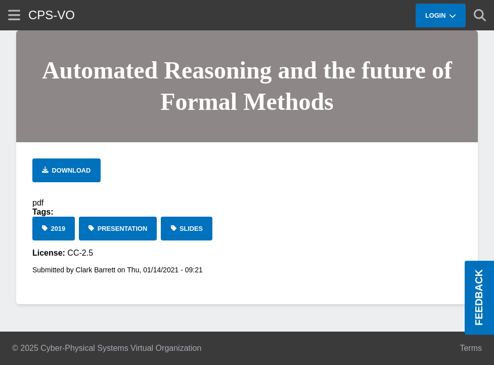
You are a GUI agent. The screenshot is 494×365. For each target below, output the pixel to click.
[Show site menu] (14, 15)
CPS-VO (51, 15)
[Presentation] (118, 228)
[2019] (53, 228)
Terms (471, 348)
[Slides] (186, 228)
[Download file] (66, 170)
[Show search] (480, 15)
